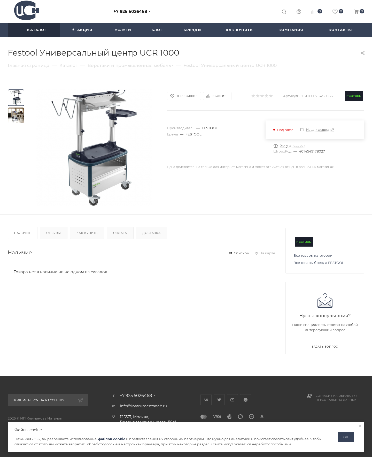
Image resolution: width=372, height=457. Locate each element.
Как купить (87, 233)
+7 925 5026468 (130, 11)
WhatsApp (245, 399)
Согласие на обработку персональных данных (337, 398)
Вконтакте (206, 399)
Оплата (120, 233)
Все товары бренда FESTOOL (318, 263)
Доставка (151, 233)
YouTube (232, 399)
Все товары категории (312, 255)
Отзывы (53, 233)
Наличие (22, 233)
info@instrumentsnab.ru (143, 405)
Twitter (219, 399)
